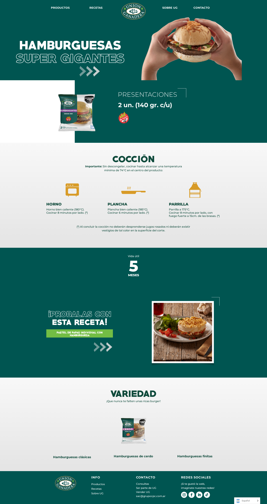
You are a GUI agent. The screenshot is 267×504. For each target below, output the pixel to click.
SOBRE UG (169, 7)
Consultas (142, 483)
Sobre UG (97, 493)
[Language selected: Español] (247, 500)
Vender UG (143, 492)
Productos (60, 7)
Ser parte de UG (146, 488)
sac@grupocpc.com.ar (150, 496)
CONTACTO (201, 7)
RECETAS (96, 7)
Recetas (96, 488)
